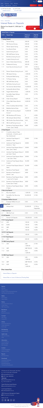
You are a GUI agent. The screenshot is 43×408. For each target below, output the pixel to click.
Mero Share (4, 317)
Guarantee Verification (6, 323)
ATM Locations (5, 289)
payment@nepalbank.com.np (9, 386)
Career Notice (4, 305)
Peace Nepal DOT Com (23, 406)
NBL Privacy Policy (5, 306)
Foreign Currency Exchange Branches (9, 291)
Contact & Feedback (6, 349)
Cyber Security (8, 5)
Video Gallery (4, 299)
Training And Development (7, 365)
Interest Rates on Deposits (10, 273)
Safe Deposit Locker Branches (8, 293)
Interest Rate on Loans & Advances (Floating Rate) (16, 277)
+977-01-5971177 (7, 381)
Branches (16, 3)
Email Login (4, 326)
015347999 (14, 372)
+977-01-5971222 (7, 372)
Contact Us (14, 5)
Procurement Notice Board (7, 303)
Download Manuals (6, 363)
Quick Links (41, 22)
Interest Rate (7, 20)
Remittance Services (6, 313)
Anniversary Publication (6, 360)
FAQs (3, 337)
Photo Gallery (4, 297)
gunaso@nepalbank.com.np (9, 379)
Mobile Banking (5, 331)
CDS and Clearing (5, 335)
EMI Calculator (5, 345)
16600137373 (6, 10)
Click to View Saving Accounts (34, 27)
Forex (11, 3)
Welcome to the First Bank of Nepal (8, 1)
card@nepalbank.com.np (8, 390)
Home (2, 3)
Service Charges (5, 343)
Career (2, 5)
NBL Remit (4, 311)
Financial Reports (5, 341)
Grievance (7, 3)
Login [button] (40, 5)
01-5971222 (18, 10)
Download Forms (5, 361)
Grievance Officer (5, 351)
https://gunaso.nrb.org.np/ (8, 395)
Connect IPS (4, 319)
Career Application (5, 325)
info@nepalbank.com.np (8, 374)
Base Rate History (5, 355)
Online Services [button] (33, 5)
